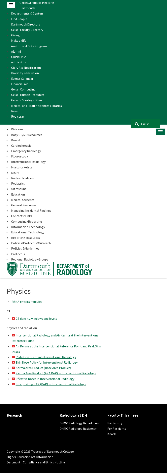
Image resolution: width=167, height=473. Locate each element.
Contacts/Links (21, 216)
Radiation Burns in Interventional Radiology (46, 357)
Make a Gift (18, 40)
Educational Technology (27, 232)
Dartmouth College (60, 451)
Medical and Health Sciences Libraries (36, 106)
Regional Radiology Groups (29, 259)
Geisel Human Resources (28, 95)
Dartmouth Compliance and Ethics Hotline (36, 462)
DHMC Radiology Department (80, 423)
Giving (15, 35)
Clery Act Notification (26, 68)
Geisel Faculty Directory (27, 30)
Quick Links (18, 57)
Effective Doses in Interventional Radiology (45, 379)
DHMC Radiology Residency (78, 429)
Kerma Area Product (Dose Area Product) (43, 368)
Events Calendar (22, 79)
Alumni (16, 51)
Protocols (18, 254)
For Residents (116, 429)
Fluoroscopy (19, 156)
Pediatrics (18, 183)
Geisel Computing (23, 89)
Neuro (15, 173)
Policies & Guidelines (25, 248)
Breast (15, 140)
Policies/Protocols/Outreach (31, 243)
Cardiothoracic (21, 146)
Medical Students (22, 200)
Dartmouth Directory (25, 24)
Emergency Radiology (26, 151)
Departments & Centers (27, 13)
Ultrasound (18, 189)
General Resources (23, 205)
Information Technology (28, 227)
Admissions (19, 62)
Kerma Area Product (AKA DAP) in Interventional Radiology (56, 373)
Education (18, 194)
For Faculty (114, 423)
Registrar (17, 116)
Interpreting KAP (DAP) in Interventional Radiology (51, 384)
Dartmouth (27, 8)
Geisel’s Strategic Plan (26, 100)
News (14, 111)
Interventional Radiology (28, 162)
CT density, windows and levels (36, 319)
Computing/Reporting (26, 221)
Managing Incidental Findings (31, 210)
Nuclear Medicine (22, 178)
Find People (19, 19)
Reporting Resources (25, 238)
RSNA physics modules (27, 302)
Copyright (13, 451)
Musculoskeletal (22, 167)
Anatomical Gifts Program (29, 46)
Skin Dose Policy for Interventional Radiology (47, 362)
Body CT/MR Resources (26, 135)
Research (14, 415)
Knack (111, 434)
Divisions (17, 129)
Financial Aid (19, 84)
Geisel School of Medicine (36, 3)
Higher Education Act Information (30, 457)
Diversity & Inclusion (25, 73)
